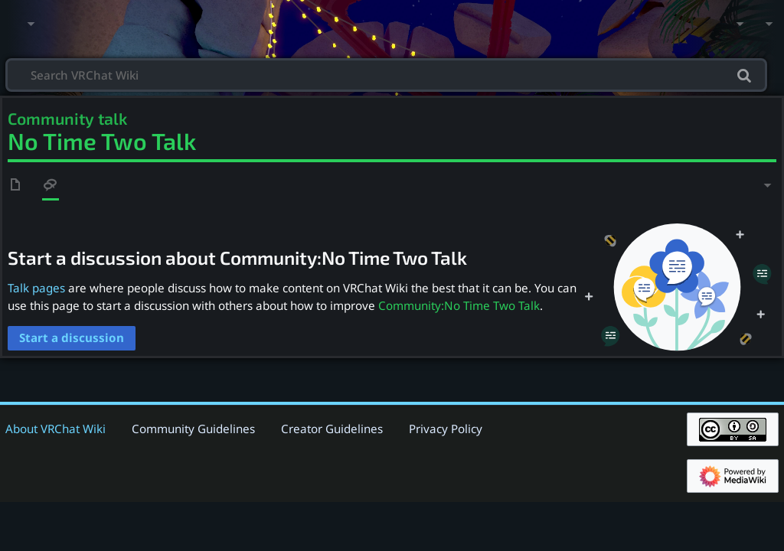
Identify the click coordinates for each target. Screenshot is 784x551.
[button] (72, 338)
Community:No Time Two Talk (459, 305)
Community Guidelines (193, 428)
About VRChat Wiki (55, 428)
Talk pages (36, 287)
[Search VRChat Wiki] (386, 73)
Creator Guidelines (332, 428)
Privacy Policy (445, 428)
